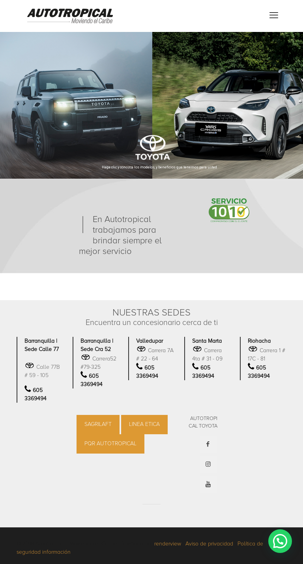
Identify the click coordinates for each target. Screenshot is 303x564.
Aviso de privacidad (209, 543)
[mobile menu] (274, 15)
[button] (280, 541)
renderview (167, 543)
